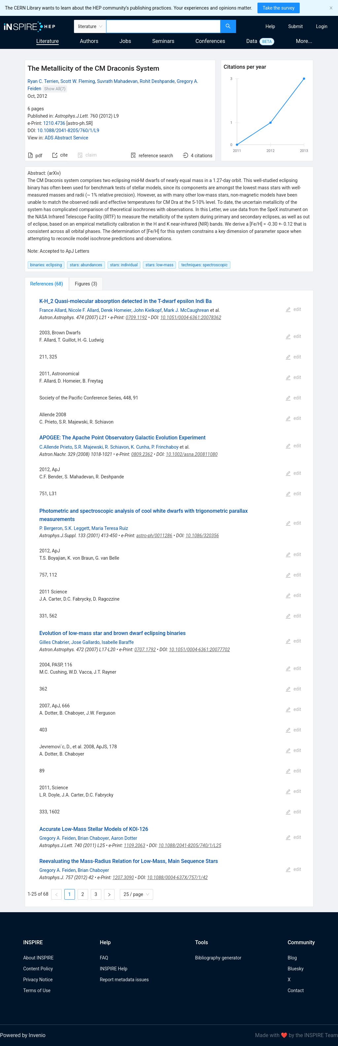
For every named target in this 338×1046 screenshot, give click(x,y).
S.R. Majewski (88, 447)
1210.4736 (54, 123)
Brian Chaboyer (93, 838)
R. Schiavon (117, 447)
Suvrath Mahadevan (117, 81)
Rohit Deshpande (157, 81)
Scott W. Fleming (77, 81)
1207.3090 (123, 877)
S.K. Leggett (77, 528)
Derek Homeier (116, 310)
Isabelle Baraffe (118, 642)
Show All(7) (54, 88)
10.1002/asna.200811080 (192, 454)
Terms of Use (37, 990)
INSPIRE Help (113, 968)
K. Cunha (140, 447)
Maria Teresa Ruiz (109, 528)
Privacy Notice (37, 979)
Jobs (125, 41)
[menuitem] (270, 26)
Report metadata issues (124, 979)
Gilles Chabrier (54, 642)
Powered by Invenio (23, 1035)
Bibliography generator (218, 957)
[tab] (46, 283)
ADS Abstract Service (66, 137)
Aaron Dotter (124, 838)
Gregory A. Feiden (57, 838)
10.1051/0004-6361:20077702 (199, 649)
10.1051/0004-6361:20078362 (190, 317)
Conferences (210, 41)
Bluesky (295, 968)
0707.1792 (145, 649)
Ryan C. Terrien (43, 81)
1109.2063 (134, 845)
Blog (292, 957)
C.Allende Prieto (55, 447)
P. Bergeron (50, 528)
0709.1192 (136, 317)
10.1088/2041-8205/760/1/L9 (68, 130)
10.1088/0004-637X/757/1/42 (177, 877)
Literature (47, 41)
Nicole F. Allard (83, 310)
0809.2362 (142, 454)
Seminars (163, 41)
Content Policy (38, 968)
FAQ (104, 957)
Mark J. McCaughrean (186, 310)
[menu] (288, 26)
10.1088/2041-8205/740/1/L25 (189, 845)
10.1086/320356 (202, 535)
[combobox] (163, 26)
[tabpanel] (169, 598)
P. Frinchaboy (165, 447)
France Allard (52, 310)
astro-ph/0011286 (154, 535)
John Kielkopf (147, 310)
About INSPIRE (38, 957)
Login (321, 26)
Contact (295, 990)
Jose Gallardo (85, 642)
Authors (89, 41)
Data (251, 41)
